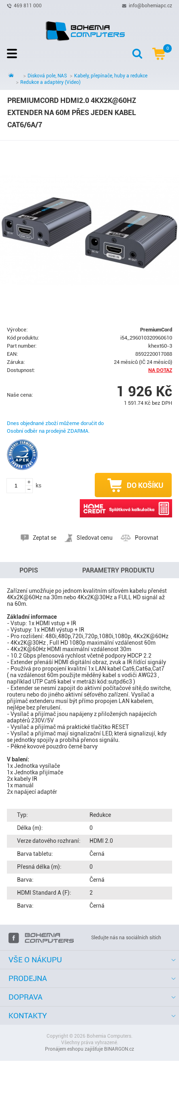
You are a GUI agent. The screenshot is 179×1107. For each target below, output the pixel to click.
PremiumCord (156, 330)
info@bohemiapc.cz (150, 5)
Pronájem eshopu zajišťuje (74, 1049)
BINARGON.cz (119, 1049)
